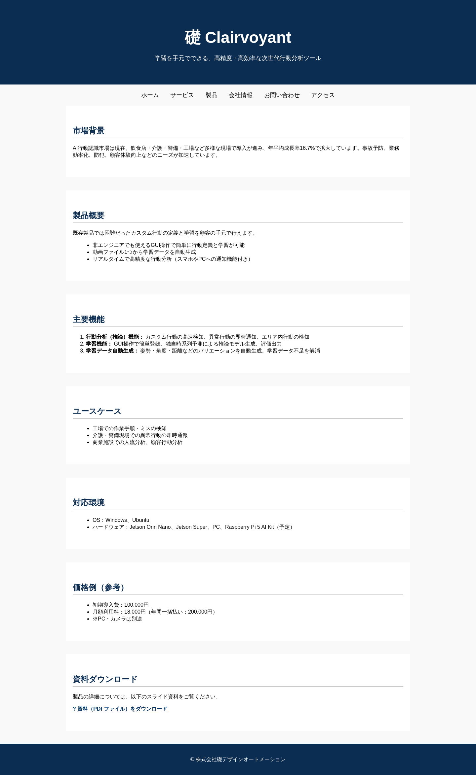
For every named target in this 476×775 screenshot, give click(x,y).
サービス (182, 95)
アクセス (323, 95)
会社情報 (241, 95)
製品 (212, 95)
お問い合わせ (282, 95)
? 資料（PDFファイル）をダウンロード (120, 709)
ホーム (150, 95)
